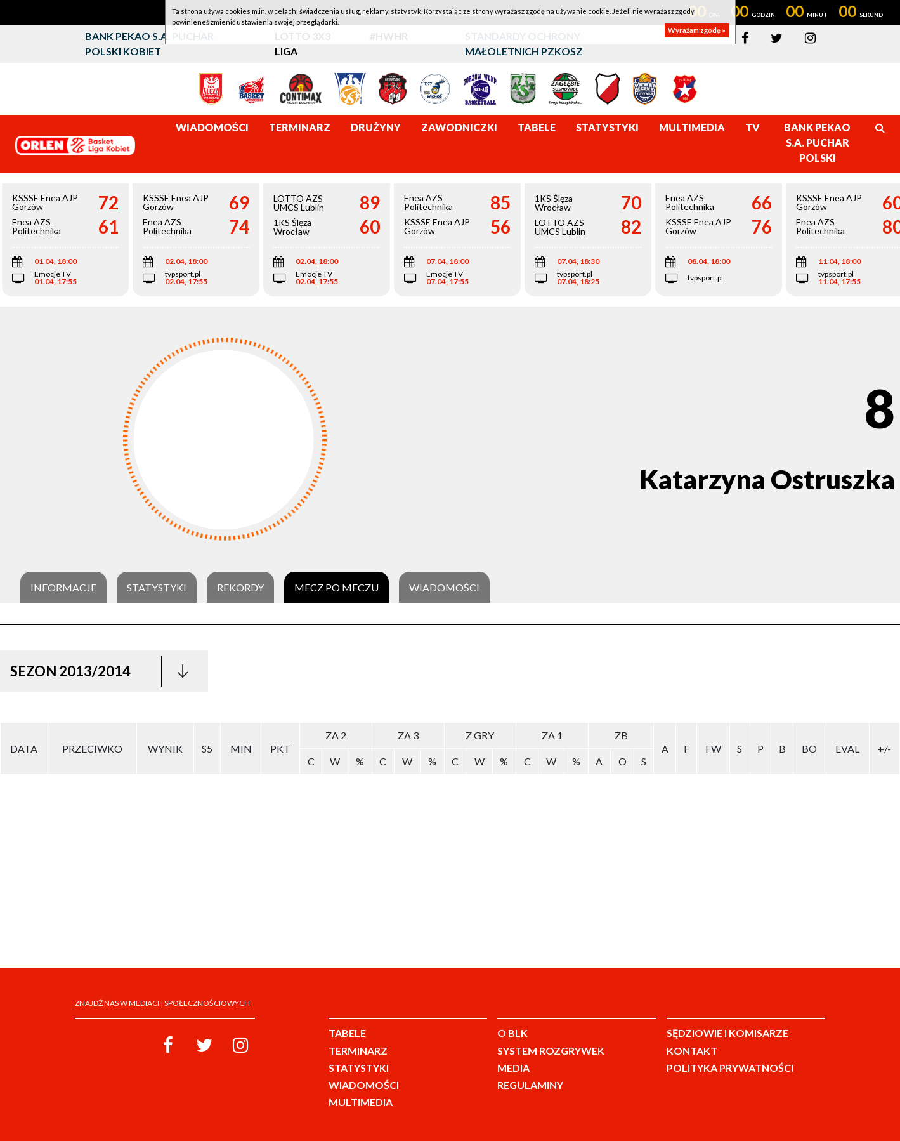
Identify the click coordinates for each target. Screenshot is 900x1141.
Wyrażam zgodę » (697, 30)
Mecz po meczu (336, 587)
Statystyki (156, 587)
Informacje (63, 587)
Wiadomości (444, 587)
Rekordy (240, 587)
